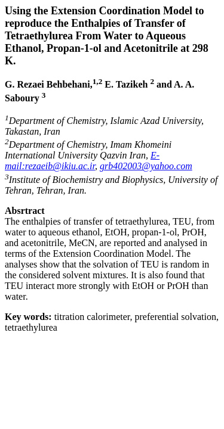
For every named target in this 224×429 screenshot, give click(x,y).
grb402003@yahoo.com (146, 166)
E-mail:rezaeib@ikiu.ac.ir (82, 160)
